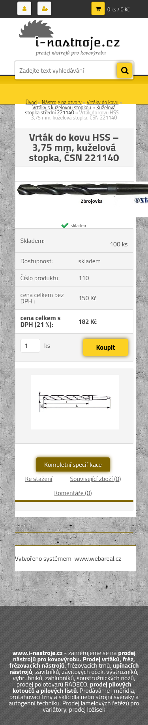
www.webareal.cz (97, 558)
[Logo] (69, 38)
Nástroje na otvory (62, 102)
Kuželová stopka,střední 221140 (70, 109)
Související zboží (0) (95, 478)
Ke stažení (38, 478)
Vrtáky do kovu (103, 102)
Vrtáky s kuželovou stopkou (61, 107)
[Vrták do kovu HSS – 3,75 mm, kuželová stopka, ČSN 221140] (74, 406)
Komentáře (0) (73, 492)
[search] (124, 70)
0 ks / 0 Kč (118, 9)
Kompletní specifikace (73, 464)
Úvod (31, 102)
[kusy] (30, 345)
